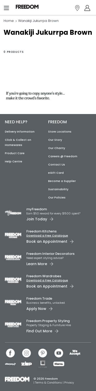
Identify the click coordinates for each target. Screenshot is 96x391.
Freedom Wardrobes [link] (43, 276)
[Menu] (6, 9)
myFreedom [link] (36, 209)
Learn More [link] (36, 263)
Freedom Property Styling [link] (48, 320)
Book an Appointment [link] (46, 241)
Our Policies (57, 197)
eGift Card (56, 173)
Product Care (15, 153)
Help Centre (13, 161)
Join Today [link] (36, 219)
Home (9, 20)
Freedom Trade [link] (39, 298)
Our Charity (56, 148)
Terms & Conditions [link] (49, 382)
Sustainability (58, 189)
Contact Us (56, 164)
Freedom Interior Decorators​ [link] (50, 253)
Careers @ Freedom (62, 156)
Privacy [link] (69, 382)
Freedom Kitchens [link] (41, 231)
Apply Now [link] (36, 308)
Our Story (55, 140)
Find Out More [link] (39, 331)
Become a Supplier (62, 181)
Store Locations (59, 131)
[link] (27, 7)
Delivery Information (20, 131)
